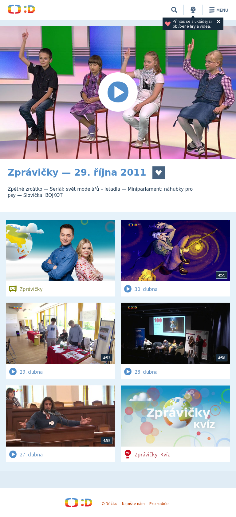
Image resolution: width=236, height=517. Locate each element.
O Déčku (109, 503)
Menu (217, 9)
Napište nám (133, 503)
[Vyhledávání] (174, 10)
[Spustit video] (118, 92)
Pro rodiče (159, 503)
